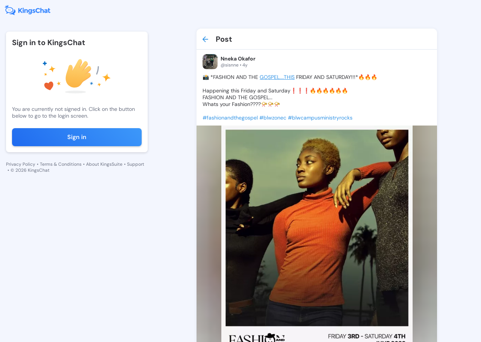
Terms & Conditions (61, 164)
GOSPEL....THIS (277, 77)
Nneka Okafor (238, 58)
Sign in (76, 137)
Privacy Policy (20, 164)
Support (135, 164)
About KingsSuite (104, 164)
